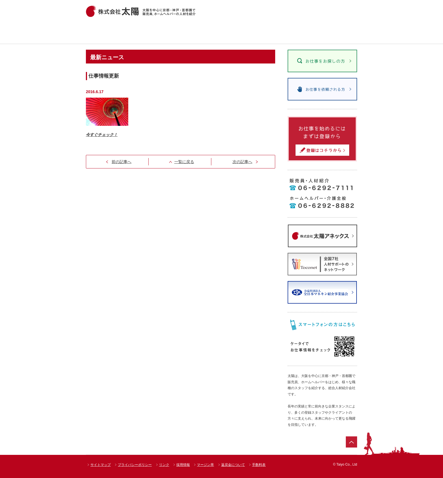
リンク (164, 465)
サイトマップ (100, 465)
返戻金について (233, 465)
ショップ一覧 (193, 32)
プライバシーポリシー (135, 465)
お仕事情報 (142, 32)
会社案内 (339, 32)
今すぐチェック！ (102, 134)
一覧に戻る (184, 161)
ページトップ (351, 442)
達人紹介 (243, 32)
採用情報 (183, 465)
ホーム (102, 32)
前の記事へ (121, 161)
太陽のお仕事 (294, 32)
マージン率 (205, 465)
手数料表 (259, 465)
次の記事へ (242, 161)
